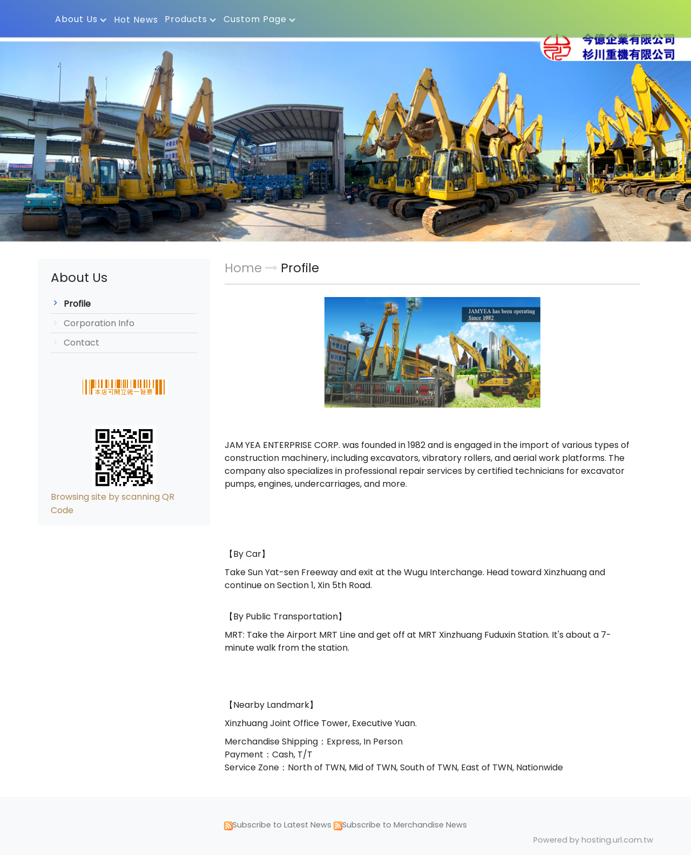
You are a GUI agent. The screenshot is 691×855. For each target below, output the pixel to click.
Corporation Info (99, 323)
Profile (77, 304)
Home (243, 268)
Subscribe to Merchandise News (404, 824)
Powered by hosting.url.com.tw (593, 840)
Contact (81, 342)
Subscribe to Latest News (282, 824)
